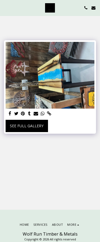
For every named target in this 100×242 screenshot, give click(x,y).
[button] (5, 7)
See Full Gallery (26, 125)
